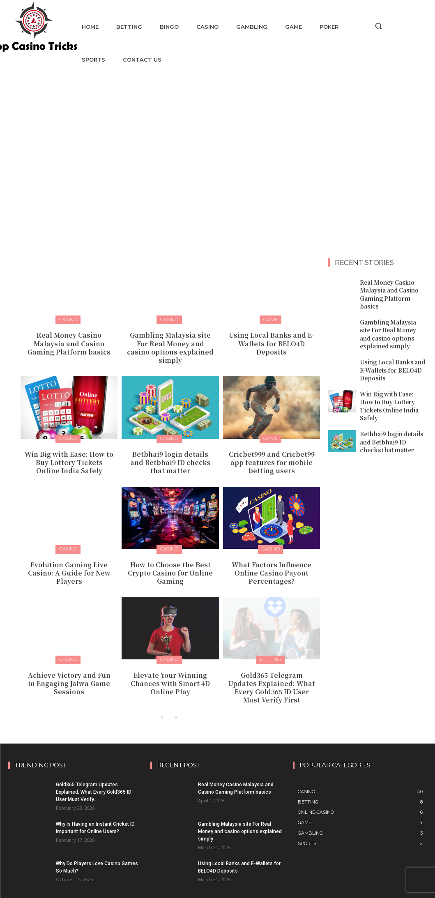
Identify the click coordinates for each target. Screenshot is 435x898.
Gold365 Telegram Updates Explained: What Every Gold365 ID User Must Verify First (271, 666)
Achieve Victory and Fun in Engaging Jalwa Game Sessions (69, 662)
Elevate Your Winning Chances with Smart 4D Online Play (170, 662)
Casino (68, 319)
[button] (378, 25)
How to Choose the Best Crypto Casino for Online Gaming (170, 555)
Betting (270, 641)
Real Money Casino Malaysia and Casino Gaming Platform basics (69, 340)
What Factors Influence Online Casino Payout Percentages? (271, 555)
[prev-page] (162, 695)
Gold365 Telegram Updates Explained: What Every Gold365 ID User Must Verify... (93, 769)
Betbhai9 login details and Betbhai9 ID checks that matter (170, 448)
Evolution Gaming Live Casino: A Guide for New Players (69, 555)
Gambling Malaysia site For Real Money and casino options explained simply (170, 340)
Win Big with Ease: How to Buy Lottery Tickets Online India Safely (69, 448)
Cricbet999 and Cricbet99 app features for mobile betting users (272, 448)
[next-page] (175, 695)
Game (270, 319)
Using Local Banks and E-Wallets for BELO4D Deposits (271, 337)
